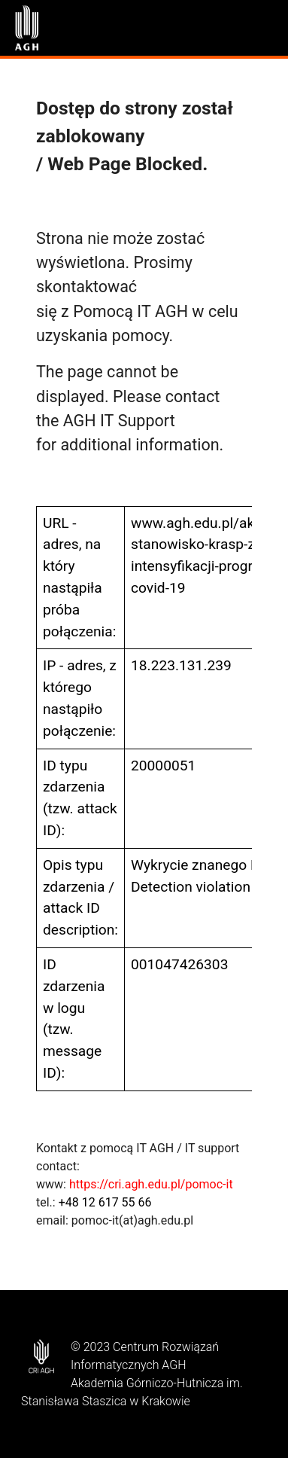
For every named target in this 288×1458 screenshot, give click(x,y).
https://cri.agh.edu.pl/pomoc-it (151, 1184)
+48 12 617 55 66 (105, 1202)
